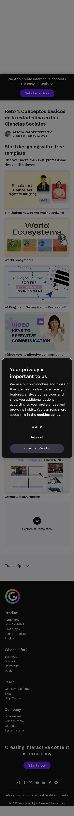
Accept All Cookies (37, 448)
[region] (37, 408)
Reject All (37, 437)
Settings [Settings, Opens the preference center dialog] (37, 426)
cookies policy (48, 414)
